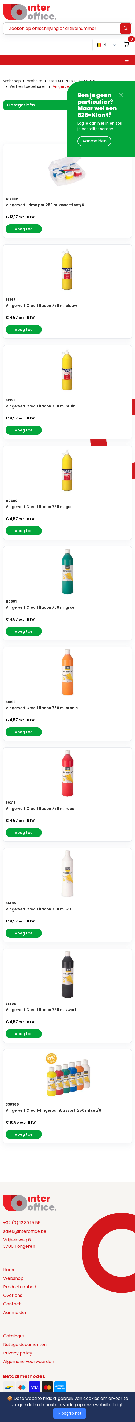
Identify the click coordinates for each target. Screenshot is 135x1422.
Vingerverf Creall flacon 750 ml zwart (41, 1009)
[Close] (121, 95)
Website (34, 81)
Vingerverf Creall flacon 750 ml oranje (42, 708)
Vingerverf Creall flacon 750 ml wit (38, 909)
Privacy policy (17, 1353)
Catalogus (13, 1336)
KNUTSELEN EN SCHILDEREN (72, 81)
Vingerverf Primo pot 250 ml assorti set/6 (45, 205)
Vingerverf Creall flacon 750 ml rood (40, 808)
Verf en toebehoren (28, 86)
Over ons (12, 1295)
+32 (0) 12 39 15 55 (21, 1223)
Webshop (12, 81)
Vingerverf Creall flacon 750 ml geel (39, 506)
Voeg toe (24, 229)
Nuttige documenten (25, 1344)
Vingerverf (62, 86)
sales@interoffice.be (24, 1231)
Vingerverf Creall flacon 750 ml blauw (41, 305)
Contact (12, 1304)
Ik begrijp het (69, 1413)
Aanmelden (94, 141)
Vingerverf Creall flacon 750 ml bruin (40, 406)
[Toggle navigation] (127, 60)
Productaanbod (19, 1287)
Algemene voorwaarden (28, 1361)
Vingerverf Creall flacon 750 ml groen (41, 607)
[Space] (29, 1202)
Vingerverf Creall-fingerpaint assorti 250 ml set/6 (53, 1110)
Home (9, 1270)
